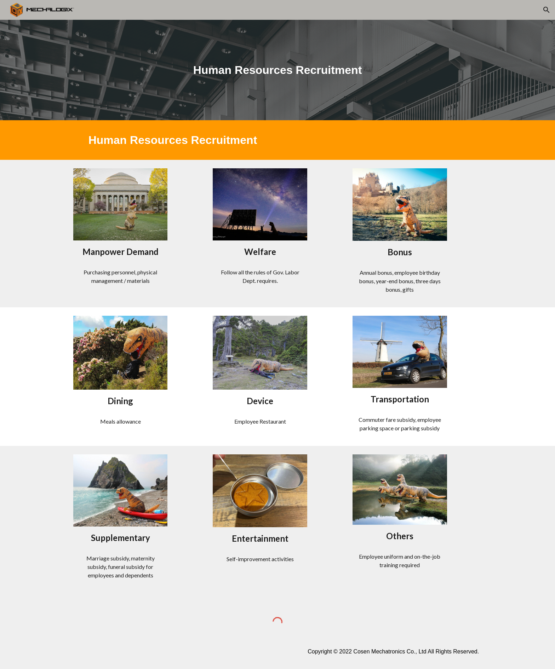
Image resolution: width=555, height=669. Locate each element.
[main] (277, 70)
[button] (546, 9)
